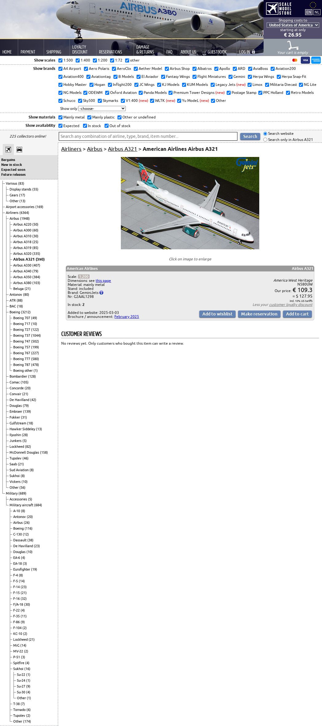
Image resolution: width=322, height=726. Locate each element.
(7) (23, 704)
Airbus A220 (22, 224)
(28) (25, 435)
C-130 (18, 534)
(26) (27, 522)
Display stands (21, 189)
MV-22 (18, 651)
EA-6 (17, 558)
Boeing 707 (22, 318)
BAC (13, 306)
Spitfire (19, 663)
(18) (20, 306)
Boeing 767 (22, 353)
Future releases (13, 174)
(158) (44, 452)
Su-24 (21, 680)
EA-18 (18, 563)
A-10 (17, 511)
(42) (33, 400)
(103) (36, 283)
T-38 (17, 704)
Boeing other (23, 370)
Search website (280, 134)
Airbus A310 (22, 236)
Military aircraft (22, 505)
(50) (35, 224)
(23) (37, 546)
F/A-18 (18, 604)
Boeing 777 (22, 359)
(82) (28, 446)
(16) (27, 669)
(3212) (26, 312)
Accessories (19, 499)
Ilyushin (16, 435)
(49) (34, 318)
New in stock (11, 164)
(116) (29, 528)
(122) (35, 329)
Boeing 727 (22, 329)
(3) (25, 563)
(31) (24, 417)
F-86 (17, 622)
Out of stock (119, 126)
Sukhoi (15, 476)
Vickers (16, 481)
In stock (94, 126)
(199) (35, 347)
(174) (27, 721)
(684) (38, 505)
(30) (35, 236)
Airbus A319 (22, 248)
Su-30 (21, 692)
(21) (28, 289)
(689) (22, 493)
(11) (24, 616)
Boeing (15, 312)
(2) (24, 628)
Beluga (19, 289)
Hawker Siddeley (23, 429)
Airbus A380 (22, 283)
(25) (35, 242)
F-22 (17, 610)
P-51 (17, 657)
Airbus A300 (22, 230)
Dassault (20, 540)
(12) (26, 534)
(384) (36, 277)
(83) (21, 183)
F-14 (17, 587)
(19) (34, 569)
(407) (36, 265)
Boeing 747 (22, 341)
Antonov (16, 294)
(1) (36, 370)
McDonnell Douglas (25, 452)
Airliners (12, 213)
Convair (16, 394)
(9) (23, 622)
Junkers (16, 441)
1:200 (83, 277)
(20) (28, 388)
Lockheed (17, 446)
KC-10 (18, 634)
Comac (15, 382)
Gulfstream (18, 423)
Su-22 (21, 674)
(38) (30, 540)
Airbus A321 (24, 259)
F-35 (17, 616)
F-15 (17, 593)
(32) (24, 598)
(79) (35, 271)
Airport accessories (20, 207)
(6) (28, 710)
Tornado (19, 710)
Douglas (16, 405)
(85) (35, 248)
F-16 (17, 598)
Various (12, 183)
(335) (36, 253)
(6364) (24, 213)
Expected (70, 126)
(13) (22, 201)
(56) (22, 487)
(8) (32, 470)
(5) (24, 441)
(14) (22, 581)
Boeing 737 (22, 335)
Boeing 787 (22, 365)
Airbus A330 (22, 265)
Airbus (15, 218)
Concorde (17, 388)
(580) (35, 359)
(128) (32, 376)
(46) (25, 458)
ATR (13, 300)
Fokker (15, 417)
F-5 (16, 581)
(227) (35, 353)
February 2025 (126, 317)
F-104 (17, 628)
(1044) (36, 335)
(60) (35, 230)
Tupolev (16, 458)
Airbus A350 (22, 277)
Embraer (16, 411)
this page (103, 281)
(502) (35, 341)
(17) (22, 195)
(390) (40, 259)
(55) (35, 189)
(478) (35, 365)
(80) (26, 294)
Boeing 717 (22, 324)
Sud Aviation (20, 470)
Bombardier (19, 376)
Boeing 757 (22, 347)
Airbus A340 (22, 271)
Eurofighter (22, 569)
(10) (34, 324)
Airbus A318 (22, 242)
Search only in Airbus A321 (290, 140)
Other (14, 201)
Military (12, 493)
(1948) (25, 218)
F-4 (16, 575)
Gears (14, 195)
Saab (14, 464)
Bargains (8, 160)
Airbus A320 (22, 253)
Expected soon (13, 169)
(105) (25, 382)
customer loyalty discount (290, 305)
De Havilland (20, 400)
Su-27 (21, 686)
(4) (23, 558)
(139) (27, 411)
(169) (39, 207)
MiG (16, 645)
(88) (20, 300)
